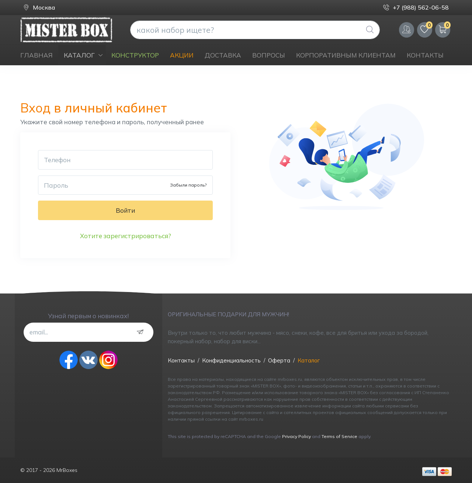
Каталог (309, 360)
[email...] (88, 332)
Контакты (181, 360)
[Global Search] (370, 30)
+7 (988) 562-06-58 (416, 7)
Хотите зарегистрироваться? (125, 236)
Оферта (279, 360)
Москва (39, 7)
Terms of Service (339, 436)
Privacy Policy (296, 436)
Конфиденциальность (231, 360)
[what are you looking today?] (255, 30)
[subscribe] (142, 332)
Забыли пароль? (188, 185)
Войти (125, 210)
